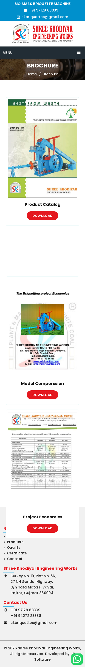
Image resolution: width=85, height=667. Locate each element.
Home (32, 74)
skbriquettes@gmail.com (45, 16)
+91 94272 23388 (26, 615)
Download (42, 218)
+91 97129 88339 (43, 10)
